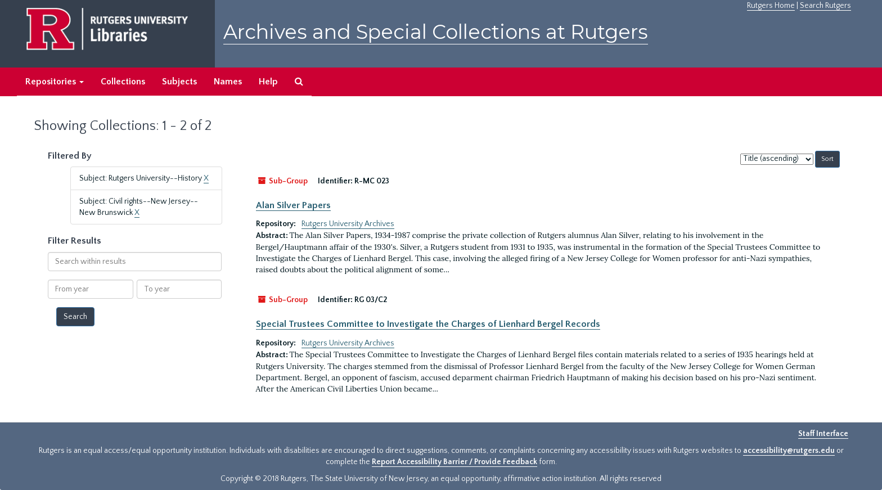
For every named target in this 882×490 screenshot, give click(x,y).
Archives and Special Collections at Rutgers (435, 32)
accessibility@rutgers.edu (789, 450)
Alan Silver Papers (293, 205)
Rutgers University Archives (348, 223)
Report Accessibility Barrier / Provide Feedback (454, 461)
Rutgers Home (771, 5)
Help (268, 82)
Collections (123, 82)
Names (228, 82)
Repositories (54, 82)
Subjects (179, 82)
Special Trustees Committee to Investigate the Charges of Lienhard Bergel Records (428, 324)
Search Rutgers (825, 5)
